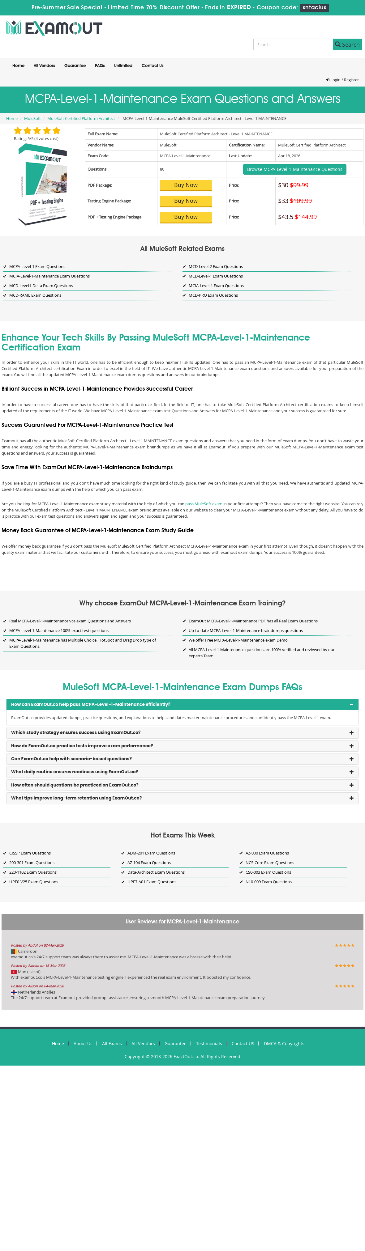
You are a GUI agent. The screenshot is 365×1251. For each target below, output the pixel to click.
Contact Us (153, 66)
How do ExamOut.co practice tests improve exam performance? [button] (82, 746)
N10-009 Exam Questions (269, 881)
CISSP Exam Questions (30, 853)
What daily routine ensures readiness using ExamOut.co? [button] (74, 772)
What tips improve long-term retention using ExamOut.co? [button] (76, 798)
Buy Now (186, 185)
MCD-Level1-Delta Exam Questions (41, 285)
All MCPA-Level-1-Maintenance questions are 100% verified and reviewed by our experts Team (262, 653)
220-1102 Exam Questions (33, 872)
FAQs (100, 66)
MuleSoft (32, 118)
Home (18, 66)
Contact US (243, 1043)
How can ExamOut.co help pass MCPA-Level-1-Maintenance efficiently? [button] (90, 704)
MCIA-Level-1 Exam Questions (216, 285)
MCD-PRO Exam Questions (213, 295)
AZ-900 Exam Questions (267, 853)
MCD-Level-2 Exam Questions (216, 266)
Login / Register (342, 80)
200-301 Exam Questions (31, 862)
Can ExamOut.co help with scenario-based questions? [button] (71, 759)
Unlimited (123, 66)
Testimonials (209, 1043)
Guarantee (75, 66)
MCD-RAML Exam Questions (35, 295)
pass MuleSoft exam (203, 504)
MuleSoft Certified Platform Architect (81, 118)
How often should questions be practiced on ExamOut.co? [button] (75, 785)
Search (347, 44)
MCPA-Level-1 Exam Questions (37, 266)
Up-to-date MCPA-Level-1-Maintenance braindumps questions (246, 630)
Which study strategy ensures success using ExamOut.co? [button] (76, 732)
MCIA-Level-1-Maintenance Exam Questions (49, 276)
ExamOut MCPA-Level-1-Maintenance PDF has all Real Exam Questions (253, 621)
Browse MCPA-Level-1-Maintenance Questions (294, 169)
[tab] (182, 704)
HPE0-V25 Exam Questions (33, 881)
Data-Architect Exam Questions (156, 872)
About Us (83, 1043)
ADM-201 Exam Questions (151, 853)
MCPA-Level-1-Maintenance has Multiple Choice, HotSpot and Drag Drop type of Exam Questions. (82, 643)
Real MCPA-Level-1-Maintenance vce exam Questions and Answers (70, 621)
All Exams (112, 1043)
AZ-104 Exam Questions (149, 862)
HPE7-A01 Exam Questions (151, 881)
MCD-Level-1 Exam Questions (216, 276)
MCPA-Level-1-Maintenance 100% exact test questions (59, 630)
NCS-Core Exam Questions (270, 862)
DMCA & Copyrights (284, 1043)
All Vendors (44, 66)
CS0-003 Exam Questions (268, 872)
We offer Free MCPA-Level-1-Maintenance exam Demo (238, 640)
